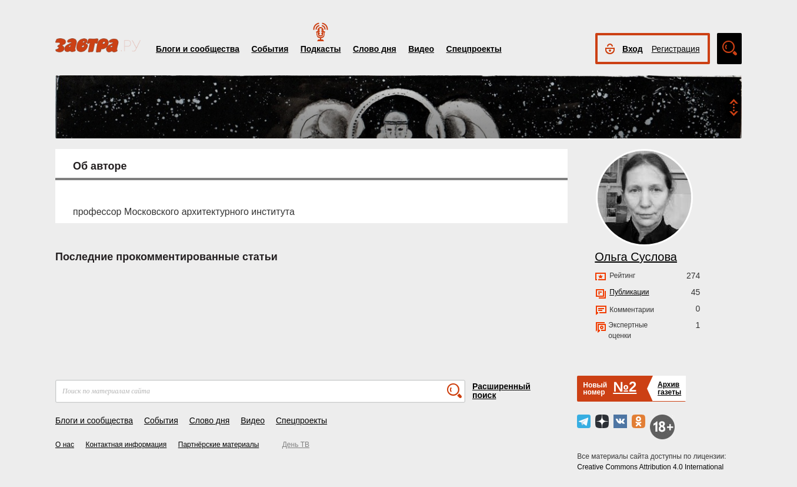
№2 (624, 387)
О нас (64, 444)
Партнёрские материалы (218, 444)
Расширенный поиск (501, 391)
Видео (421, 49)
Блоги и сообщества (197, 49)
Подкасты (321, 49)
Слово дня (374, 49)
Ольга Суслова (636, 256)
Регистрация (676, 49)
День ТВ (295, 444)
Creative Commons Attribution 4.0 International (650, 467)
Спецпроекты (474, 49)
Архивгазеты (669, 388)
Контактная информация (125, 444)
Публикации (629, 292)
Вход (632, 49)
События (269, 49)
